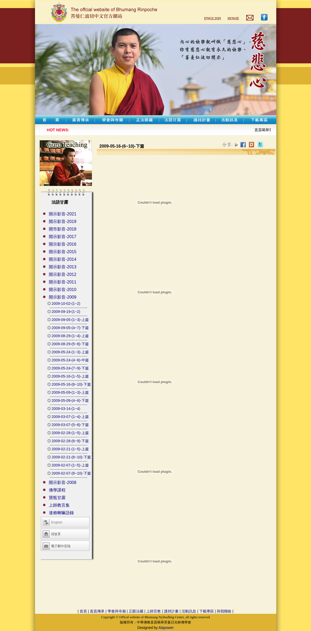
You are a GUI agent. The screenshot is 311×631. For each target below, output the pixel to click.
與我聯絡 (224, 611)
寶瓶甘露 (57, 497)
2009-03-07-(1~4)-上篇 (70, 417)
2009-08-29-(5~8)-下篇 (70, 344)
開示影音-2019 (62, 221)
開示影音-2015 (62, 252)
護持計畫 (171, 611)
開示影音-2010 (62, 289)
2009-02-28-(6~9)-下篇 (70, 441)
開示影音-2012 (62, 274)
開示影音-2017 (62, 236)
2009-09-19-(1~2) (66, 312)
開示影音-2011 (62, 282)
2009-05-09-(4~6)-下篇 (70, 400)
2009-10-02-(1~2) (66, 303)
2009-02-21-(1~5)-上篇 (70, 449)
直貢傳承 (97, 611)
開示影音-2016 (62, 244)
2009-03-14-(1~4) (66, 408)
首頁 (83, 611)
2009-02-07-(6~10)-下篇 (71, 473)
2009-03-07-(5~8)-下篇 (70, 425)
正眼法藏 (136, 611)
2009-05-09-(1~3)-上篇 (70, 392)
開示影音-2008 (62, 482)
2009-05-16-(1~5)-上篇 (70, 376)
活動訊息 (188, 611)
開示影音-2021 (62, 214)
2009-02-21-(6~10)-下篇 (71, 457)
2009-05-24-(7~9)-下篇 (70, 368)
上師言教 (153, 611)
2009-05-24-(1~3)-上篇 (70, 352)
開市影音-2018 (62, 229)
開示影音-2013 (62, 267)
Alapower (166, 628)
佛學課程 (57, 490)
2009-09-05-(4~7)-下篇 (70, 328)
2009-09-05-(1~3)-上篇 (70, 320)
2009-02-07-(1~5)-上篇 (70, 465)
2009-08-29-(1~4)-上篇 (70, 336)
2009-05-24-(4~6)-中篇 (70, 360)
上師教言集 (59, 505)
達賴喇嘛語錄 (61, 513)
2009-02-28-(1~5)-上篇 (70, 433)
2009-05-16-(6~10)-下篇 (71, 384)
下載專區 (206, 611)
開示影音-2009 (62, 297)
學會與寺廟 (117, 611)
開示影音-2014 (62, 259)
